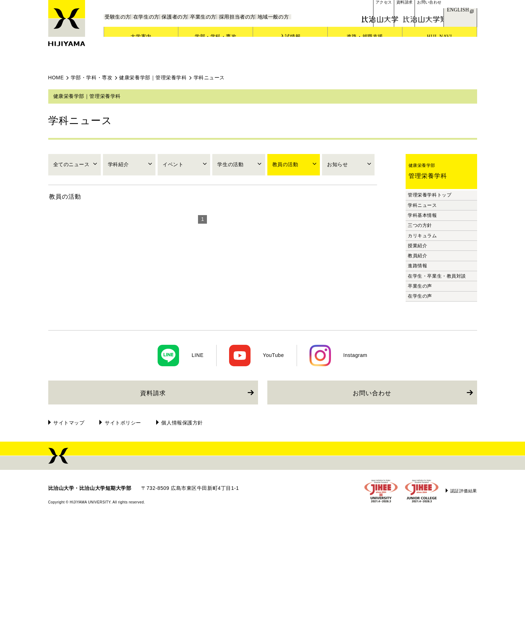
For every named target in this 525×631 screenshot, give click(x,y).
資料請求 (153, 501)
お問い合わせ (372, 501)
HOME (56, 77)
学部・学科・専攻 (91, 77)
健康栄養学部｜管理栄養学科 (153, 77)
